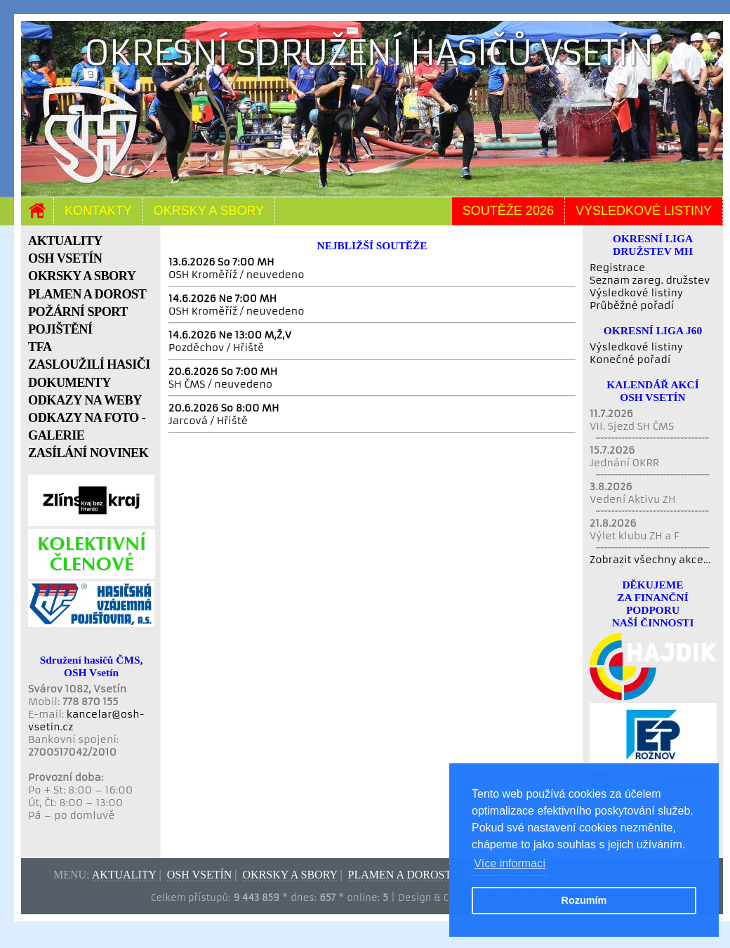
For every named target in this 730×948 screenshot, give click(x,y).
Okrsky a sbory (209, 211)
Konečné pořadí (630, 359)
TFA (40, 347)
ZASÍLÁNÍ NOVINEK (88, 453)
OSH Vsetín (199, 875)
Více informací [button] (509, 863)
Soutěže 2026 (508, 211)
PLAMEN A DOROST (87, 294)
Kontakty (98, 211)
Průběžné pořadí (632, 305)
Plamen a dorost (399, 875)
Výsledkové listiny (644, 211)
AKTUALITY (65, 241)
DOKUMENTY (69, 383)
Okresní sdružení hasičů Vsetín (368, 53)
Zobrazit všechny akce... (650, 559)
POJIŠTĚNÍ (60, 329)
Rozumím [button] (584, 900)
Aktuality (124, 875)
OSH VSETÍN (65, 258)
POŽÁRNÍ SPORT (78, 312)
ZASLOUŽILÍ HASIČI (89, 364)
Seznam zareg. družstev (650, 280)
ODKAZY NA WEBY (85, 400)
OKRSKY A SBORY (81, 276)
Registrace (617, 267)
